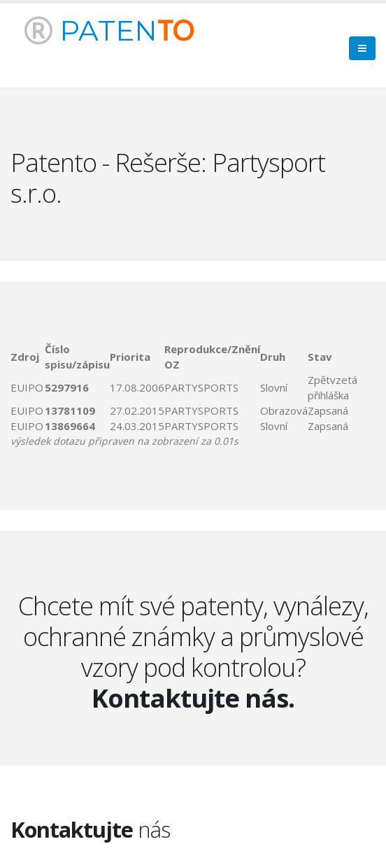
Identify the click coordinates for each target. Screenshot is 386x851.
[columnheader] (27, 356)
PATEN (109, 30)
